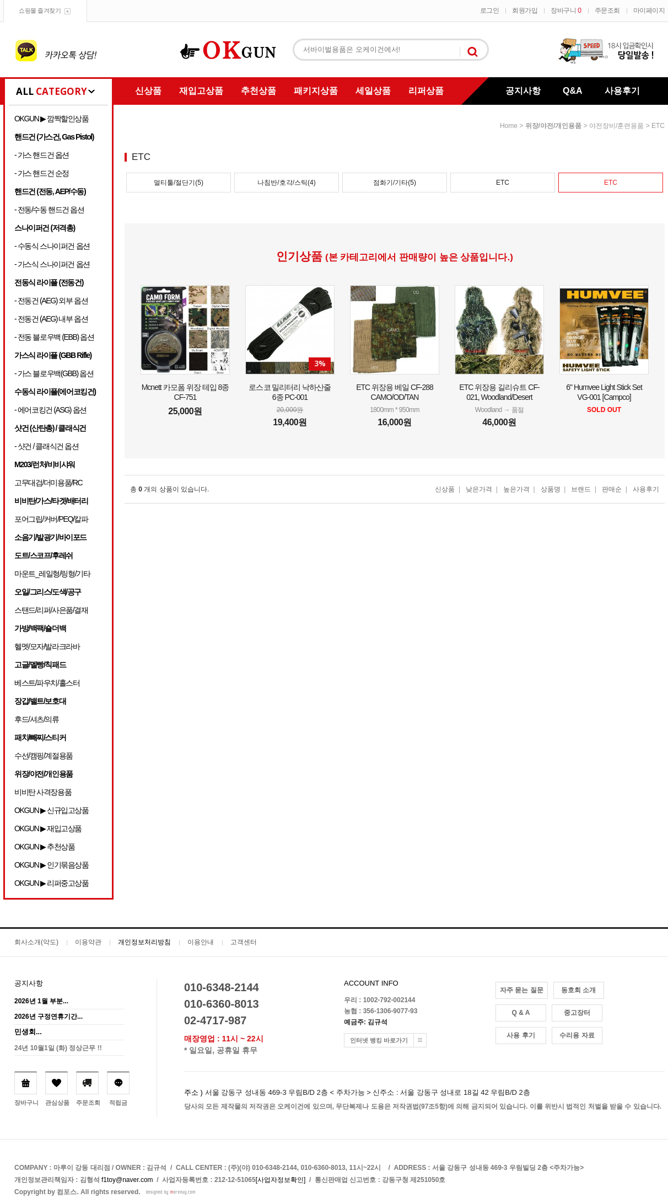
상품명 (551, 489)
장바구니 (566, 10)
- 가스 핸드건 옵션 (41, 155)
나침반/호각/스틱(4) (286, 182)
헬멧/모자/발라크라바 (46, 646)
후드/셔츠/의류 (36, 719)
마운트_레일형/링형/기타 (52, 573)
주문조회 (607, 10)
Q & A (521, 1013)
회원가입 (524, 10)
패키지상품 (316, 90)
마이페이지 (649, 10)
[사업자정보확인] (281, 1180)
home (509, 126)
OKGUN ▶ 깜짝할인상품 (51, 118)
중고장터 (577, 1013)
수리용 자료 (576, 1035)
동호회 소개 (578, 990)
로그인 (489, 10)
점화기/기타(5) (394, 182)
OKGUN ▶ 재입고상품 (48, 828)
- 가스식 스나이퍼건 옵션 (52, 264)
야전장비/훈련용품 (616, 126)
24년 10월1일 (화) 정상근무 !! (58, 1048)
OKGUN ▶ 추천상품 (44, 846)
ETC (658, 126)
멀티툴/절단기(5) (178, 182)
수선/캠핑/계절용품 (43, 755)
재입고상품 (201, 90)
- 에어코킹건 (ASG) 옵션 (50, 409)
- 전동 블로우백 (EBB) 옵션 (54, 337)
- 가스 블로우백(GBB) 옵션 (53, 373)
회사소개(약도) (36, 942)
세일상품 (373, 90)
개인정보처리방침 (144, 942)
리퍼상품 (426, 90)
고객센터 (243, 942)
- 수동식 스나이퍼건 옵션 (52, 246)
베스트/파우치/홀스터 (46, 682)
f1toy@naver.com (127, 1180)
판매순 (612, 489)
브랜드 (581, 489)
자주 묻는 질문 (521, 990)
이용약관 (88, 942)
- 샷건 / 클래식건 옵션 (46, 446)
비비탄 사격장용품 (42, 792)
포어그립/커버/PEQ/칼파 (51, 519)
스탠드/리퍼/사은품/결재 (51, 610)
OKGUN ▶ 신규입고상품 (51, 810)
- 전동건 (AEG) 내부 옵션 (51, 318)
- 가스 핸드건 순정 (41, 173)
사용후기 (622, 90)
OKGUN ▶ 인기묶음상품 (51, 864)
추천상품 (258, 90)
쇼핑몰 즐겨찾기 (40, 10)
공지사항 (523, 90)
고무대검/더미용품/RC (48, 482)
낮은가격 (479, 489)
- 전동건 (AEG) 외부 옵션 (51, 300)
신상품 (148, 90)
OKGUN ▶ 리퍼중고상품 (51, 883)
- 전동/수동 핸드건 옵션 (49, 209)
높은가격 (516, 489)
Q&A (573, 90)
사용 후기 (521, 1035)
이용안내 (200, 942)
